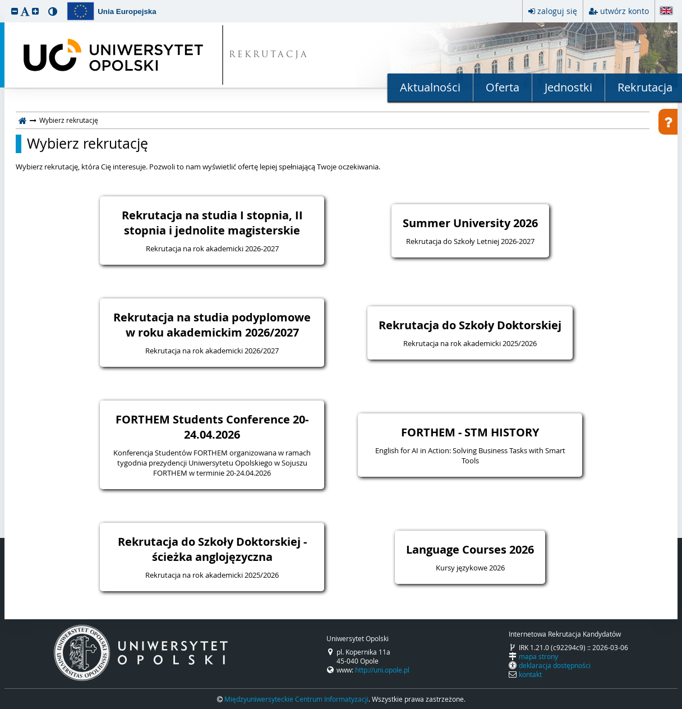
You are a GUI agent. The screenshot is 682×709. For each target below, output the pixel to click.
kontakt (530, 674)
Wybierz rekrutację (87, 144)
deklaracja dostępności (555, 665)
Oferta (502, 87)
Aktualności (430, 87)
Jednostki (568, 87)
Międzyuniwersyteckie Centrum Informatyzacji (296, 698)
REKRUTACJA (269, 55)
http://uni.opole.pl (382, 669)
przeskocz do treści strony (3, 3)
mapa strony (538, 656)
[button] (14, 11)
